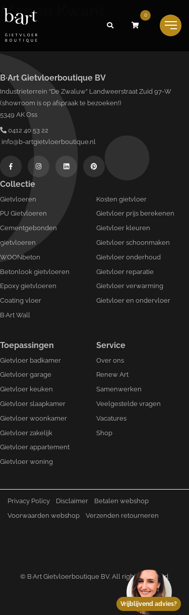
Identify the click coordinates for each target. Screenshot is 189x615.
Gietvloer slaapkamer (33, 403)
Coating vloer (20, 300)
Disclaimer (72, 501)
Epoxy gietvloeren (28, 286)
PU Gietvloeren (23, 213)
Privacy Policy (29, 501)
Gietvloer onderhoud (128, 257)
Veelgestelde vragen (128, 403)
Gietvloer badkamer (30, 360)
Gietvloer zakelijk (26, 433)
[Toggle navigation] (170, 25)
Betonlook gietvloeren (35, 272)
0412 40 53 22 (24, 130)
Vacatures (111, 418)
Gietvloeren (18, 199)
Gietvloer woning (26, 461)
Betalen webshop (121, 501)
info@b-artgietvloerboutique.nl (48, 142)
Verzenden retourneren (122, 515)
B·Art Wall (15, 315)
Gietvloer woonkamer (33, 418)
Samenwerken (119, 389)
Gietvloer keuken (26, 389)
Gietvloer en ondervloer (133, 300)
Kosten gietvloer (121, 199)
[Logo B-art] (20, 25)
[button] (109, 25)
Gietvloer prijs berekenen (135, 213)
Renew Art (112, 374)
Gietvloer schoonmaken (133, 242)
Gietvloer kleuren (123, 228)
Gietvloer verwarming (129, 286)
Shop (104, 433)
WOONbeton (20, 257)
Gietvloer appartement (35, 447)
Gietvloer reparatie (125, 272)
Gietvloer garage (25, 374)
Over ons (110, 360)
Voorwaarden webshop (44, 515)
